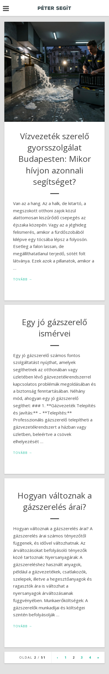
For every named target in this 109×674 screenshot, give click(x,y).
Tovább (22, 279)
